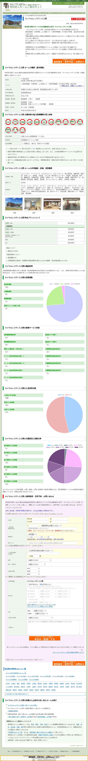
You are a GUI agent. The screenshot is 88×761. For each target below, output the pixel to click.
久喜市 (13, 683)
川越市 (67, 687)
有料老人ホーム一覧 (15, 732)
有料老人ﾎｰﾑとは (29, 751)
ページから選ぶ (22, 705)
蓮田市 (42, 690)
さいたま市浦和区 (11, 679)
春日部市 (16, 687)
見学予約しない (45, 584)
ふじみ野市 (9, 687)
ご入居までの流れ (53, 751)
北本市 (45, 683)
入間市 (62, 687)
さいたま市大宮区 (33, 676)
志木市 (67, 683)
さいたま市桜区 (69, 676)
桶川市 (40, 683)
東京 (32, 724)
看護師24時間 (13, 711)
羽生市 (37, 690)
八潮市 (28, 687)
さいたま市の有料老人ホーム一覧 (16, 673)
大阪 (18, 727)
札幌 (77, 724)
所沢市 (45, 687)
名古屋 (13, 727)
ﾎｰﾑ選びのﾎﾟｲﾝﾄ (40, 751)
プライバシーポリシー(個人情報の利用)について (68, 652)
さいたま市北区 (21, 676)
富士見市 (79, 683)
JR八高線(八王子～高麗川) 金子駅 (20, 717)
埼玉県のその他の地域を (15, 694)
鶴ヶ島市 (79, 687)
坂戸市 (73, 687)
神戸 (22, 727)
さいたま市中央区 (57, 676)
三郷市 (34, 687)
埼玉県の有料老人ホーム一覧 (15, 669)
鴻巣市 (51, 683)
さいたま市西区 (10, 676)
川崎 (41, 724)
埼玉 (45, 724)
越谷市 (23, 687)
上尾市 (34, 683)
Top (9, 751)
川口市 (8, 683)
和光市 (73, 683)
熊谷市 (15, 690)
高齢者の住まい (64, 751)
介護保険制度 (76, 751)
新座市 (62, 683)
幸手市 (48, 690)
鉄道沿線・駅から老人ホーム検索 (40, 732)
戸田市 (29, 683)
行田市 (26, 690)
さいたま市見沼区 (45, 676)
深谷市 (20, 690)
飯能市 (51, 687)
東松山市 (8, 690)
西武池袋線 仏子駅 (44, 717)
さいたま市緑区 (34, 679)
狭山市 (56, 687)
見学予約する (33, 584)
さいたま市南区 (23, 679)
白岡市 (53, 690)
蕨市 (18, 683)
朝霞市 (56, 683)
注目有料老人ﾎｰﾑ (17, 751)
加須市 (31, 690)
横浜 (36, 724)
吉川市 (40, 687)
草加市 (23, 683)
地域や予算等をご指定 (45, 735)
